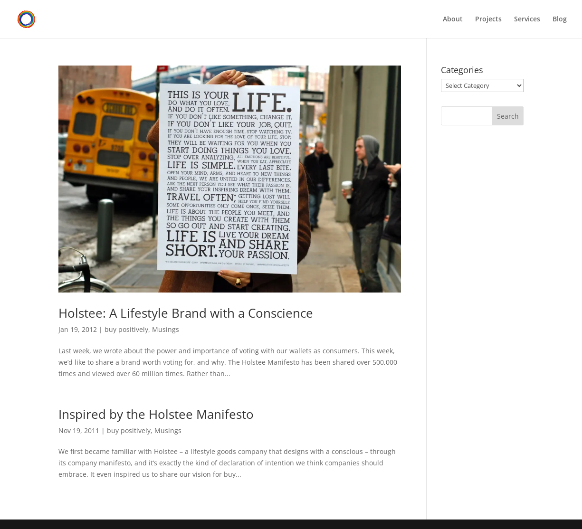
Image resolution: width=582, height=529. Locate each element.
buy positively (126, 329)
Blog (560, 19)
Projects (488, 19)
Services (527, 19)
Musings (165, 329)
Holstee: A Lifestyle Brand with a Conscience (185, 312)
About (453, 19)
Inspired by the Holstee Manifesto (156, 414)
